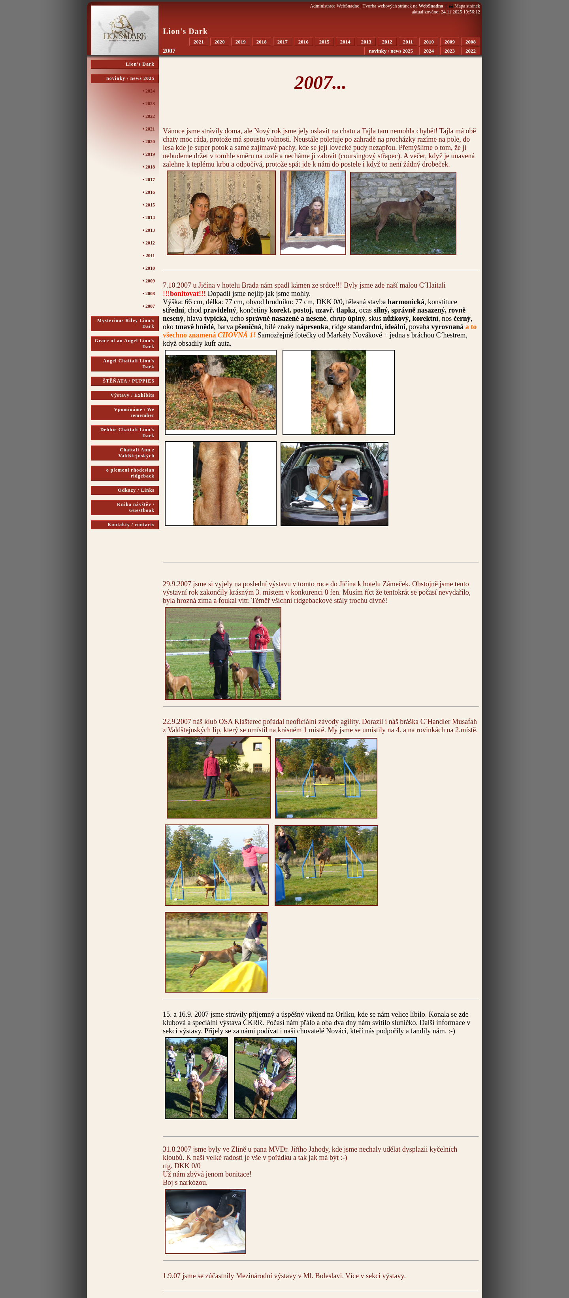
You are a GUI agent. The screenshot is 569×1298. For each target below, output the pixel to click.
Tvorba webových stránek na (403, 6)
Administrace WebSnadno (334, 6)
